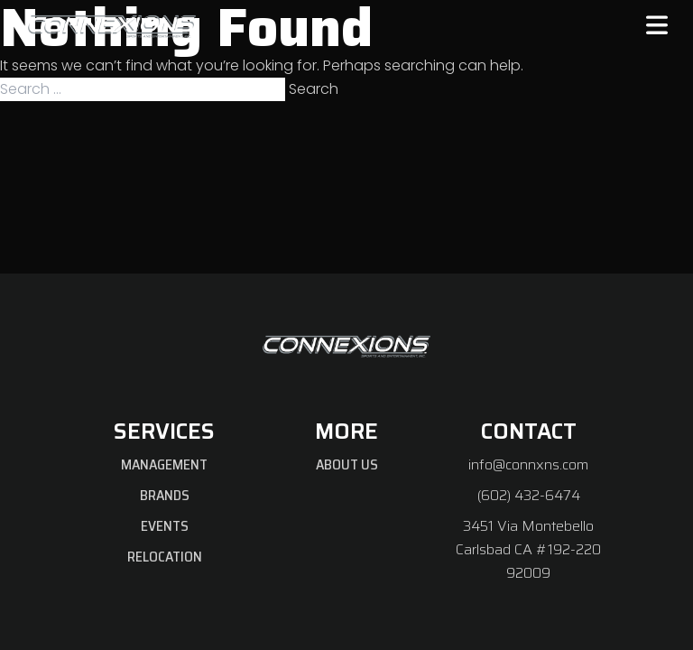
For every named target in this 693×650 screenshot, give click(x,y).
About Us (347, 464)
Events (165, 526)
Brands (164, 495)
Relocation (164, 556)
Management (164, 464)
